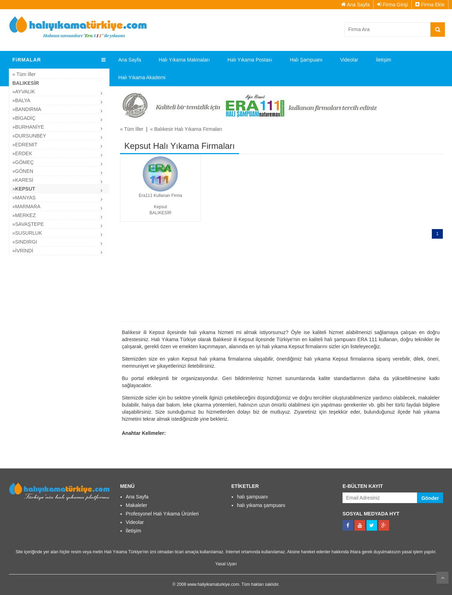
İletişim (383, 60)
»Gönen (22, 171)
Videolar (349, 60)
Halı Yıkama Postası (249, 60)
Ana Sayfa (355, 4)
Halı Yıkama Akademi (142, 77)
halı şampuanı (252, 497)
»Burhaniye (28, 127)
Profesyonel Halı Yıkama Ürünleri (162, 514)
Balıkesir (25, 83)
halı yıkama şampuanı (261, 505)
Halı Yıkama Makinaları (184, 60)
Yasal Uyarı (226, 563)
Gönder (430, 498)
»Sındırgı (24, 242)
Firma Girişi (392, 4)
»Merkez (24, 215)
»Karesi (22, 180)
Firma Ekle (430, 4)
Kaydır (442, 578)
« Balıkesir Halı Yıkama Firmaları (186, 129)
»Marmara (26, 206)
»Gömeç (23, 162)
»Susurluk (27, 233)
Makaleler (136, 505)
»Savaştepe (28, 224)
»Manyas (24, 197)
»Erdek (22, 153)
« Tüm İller (24, 74)
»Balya (21, 100)
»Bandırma (26, 109)
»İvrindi (22, 250)
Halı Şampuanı (306, 60)
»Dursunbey (29, 136)
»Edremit (24, 144)
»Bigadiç (23, 118)
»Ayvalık (23, 91)
